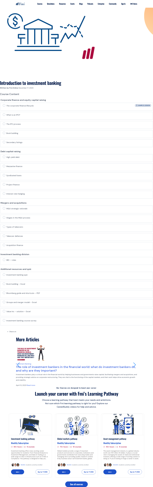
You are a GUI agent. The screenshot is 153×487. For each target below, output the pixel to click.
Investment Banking (23, 364)
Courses (39, 4)
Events (72, 4)
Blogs (81, 4)
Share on (12, 331)
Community (112, 4)
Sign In (123, 4)
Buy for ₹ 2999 (42, 472)
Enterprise (101, 4)
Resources (62, 4)
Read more (31, 385)
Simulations (51, 4)
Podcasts (90, 4)
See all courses (76, 484)
